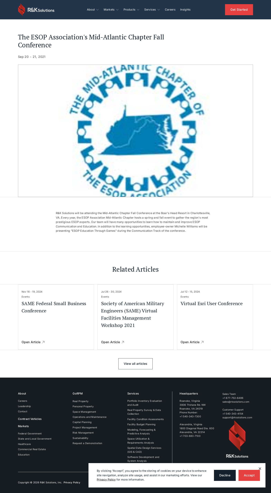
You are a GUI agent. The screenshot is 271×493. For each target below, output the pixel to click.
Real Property (80, 401)
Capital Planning (82, 422)
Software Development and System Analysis (143, 459)
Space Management (84, 411)
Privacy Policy (72, 482)
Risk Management (83, 432)
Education (24, 454)
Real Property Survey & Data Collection (144, 412)
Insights (185, 9)
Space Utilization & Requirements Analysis (140, 440)
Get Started (239, 9)
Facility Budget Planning (141, 424)
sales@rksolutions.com (235, 401)
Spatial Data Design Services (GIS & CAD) (144, 449)
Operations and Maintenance (89, 416)
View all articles (135, 363)
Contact (22, 411)
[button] (93, 9)
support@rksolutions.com (237, 417)
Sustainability (80, 437)
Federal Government (30, 433)
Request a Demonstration (87, 443)
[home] (36, 9)
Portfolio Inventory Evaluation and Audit (144, 402)
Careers (170, 9)
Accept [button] (249, 475)
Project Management (85, 427)
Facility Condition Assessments (145, 419)
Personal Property (83, 406)
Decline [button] (224, 475)
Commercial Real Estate (32, 449)
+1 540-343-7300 (190, 416)
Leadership (24, 406)
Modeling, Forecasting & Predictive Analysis (141, 431)
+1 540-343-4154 (232, 413)
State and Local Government (35, 438)
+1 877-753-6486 (233, 397)
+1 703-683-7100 (190, 435)
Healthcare (24, 444)
